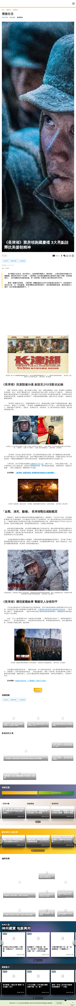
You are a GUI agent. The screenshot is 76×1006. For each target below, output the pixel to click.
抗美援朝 (22, 261)
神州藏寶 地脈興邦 (16, 928)
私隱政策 (45, 1003)
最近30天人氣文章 (10, 832)
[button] (36, 821)
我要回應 (38, 689)
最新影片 (6, 967)
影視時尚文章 (8, 733)
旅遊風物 (12, 17)
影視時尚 (15, 9)
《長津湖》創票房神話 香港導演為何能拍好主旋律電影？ (35, 473)
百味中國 (5, 17)
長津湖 (6, 261)
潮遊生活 (8, 9)
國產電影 (14, 261)
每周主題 (6, 925)
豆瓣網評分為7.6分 (37, 464)
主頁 (3, 9)
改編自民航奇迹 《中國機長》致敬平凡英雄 (30, 681)
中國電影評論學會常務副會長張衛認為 (51, 609)
